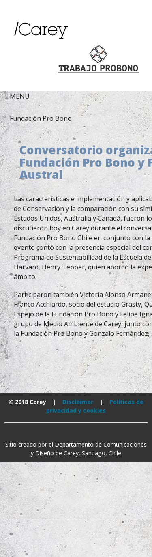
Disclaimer (77, 402)
